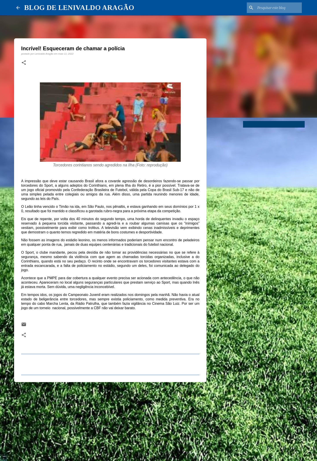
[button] (23, 63)
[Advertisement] (110, 419)
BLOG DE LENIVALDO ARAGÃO (79, 7)
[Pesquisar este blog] (279, 7)
